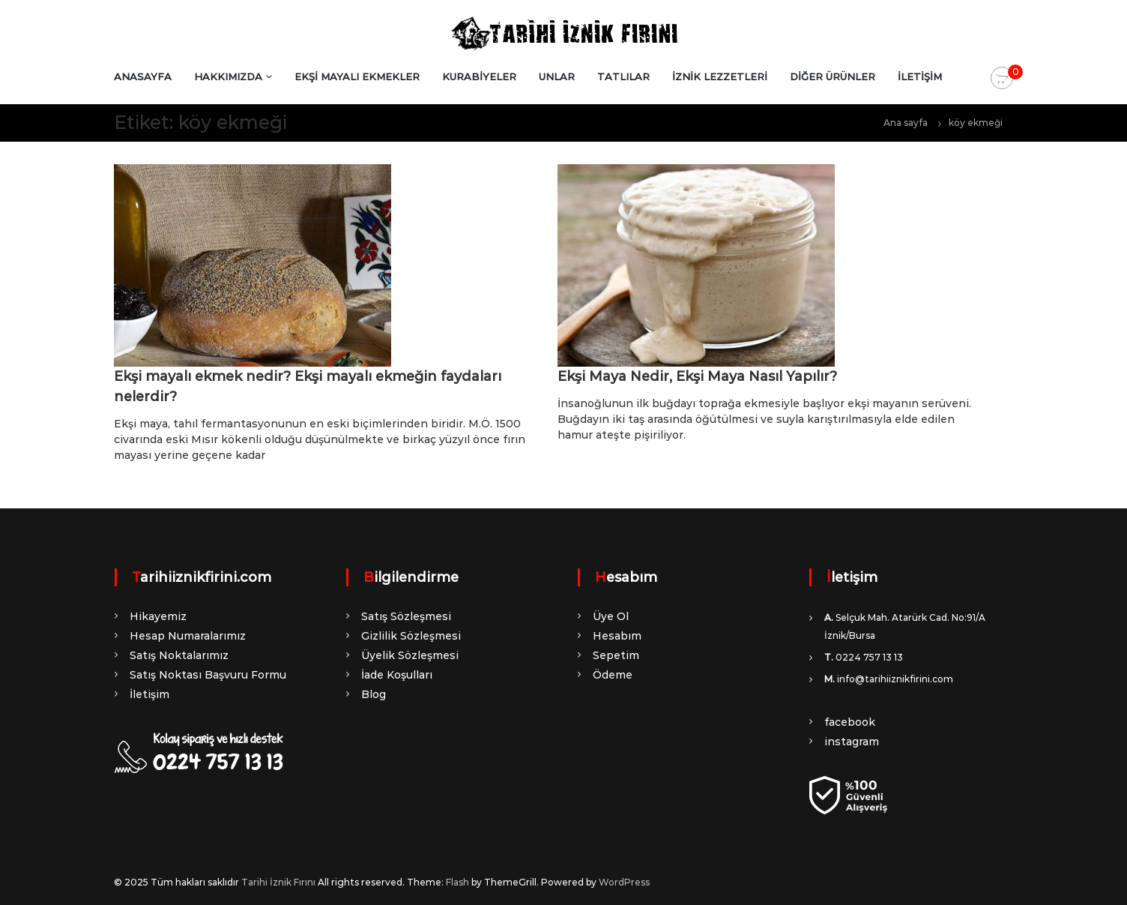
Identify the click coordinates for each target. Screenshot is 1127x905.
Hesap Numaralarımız (188, 636)
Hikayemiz (158, 616)
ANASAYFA (143, 76)
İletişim (149, 694)
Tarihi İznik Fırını (278, 882)
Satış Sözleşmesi (406, 616)
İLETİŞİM (920, 76)
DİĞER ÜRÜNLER (832, 76)
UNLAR (557, 76)
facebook (849, 722)
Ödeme (612, 675)
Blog (373, 694)
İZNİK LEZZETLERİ (719, 76)
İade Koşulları (396, 675)
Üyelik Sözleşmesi (410, 655)
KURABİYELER (479, 76)
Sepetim (616, 655)
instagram (851, 741)
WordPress (624, 882)
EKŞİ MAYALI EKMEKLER (357, 76)
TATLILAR (623, 76)
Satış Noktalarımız (179, 655)
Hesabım (617, 636)
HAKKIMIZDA (228, 76)
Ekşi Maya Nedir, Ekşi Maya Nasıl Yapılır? (697, 376)
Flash (457, 882)
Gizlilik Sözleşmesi (411, 636)
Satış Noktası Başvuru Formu (208, 675)
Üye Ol (611, 616)
